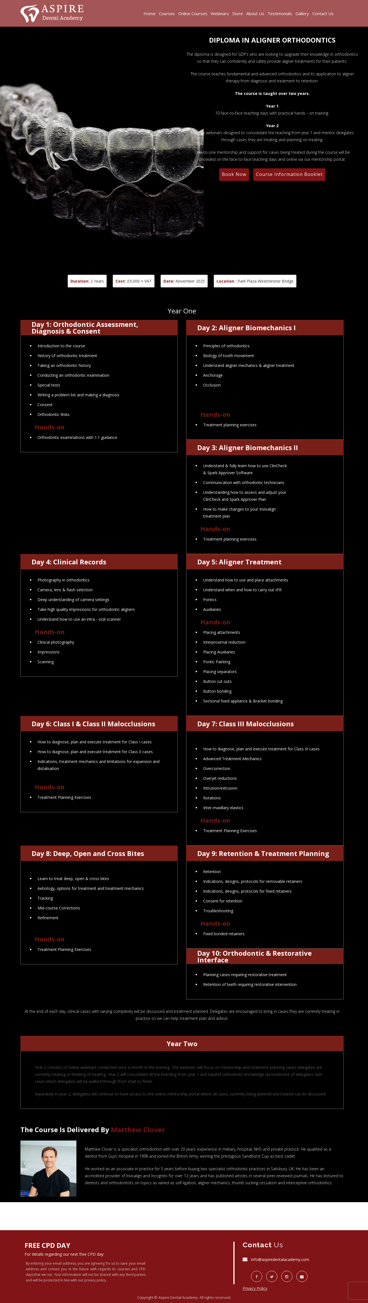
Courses (167, 13)
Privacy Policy (255, 1288)
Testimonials (280, 13)
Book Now (234, 174)
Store (237, 13)
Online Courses (192, 13)
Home (150, 13)
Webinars (220, 13)
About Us (255, 13)
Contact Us (323, 13)
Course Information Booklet (289, 174)
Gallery (302, 13)
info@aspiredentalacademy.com (280, 1259)
